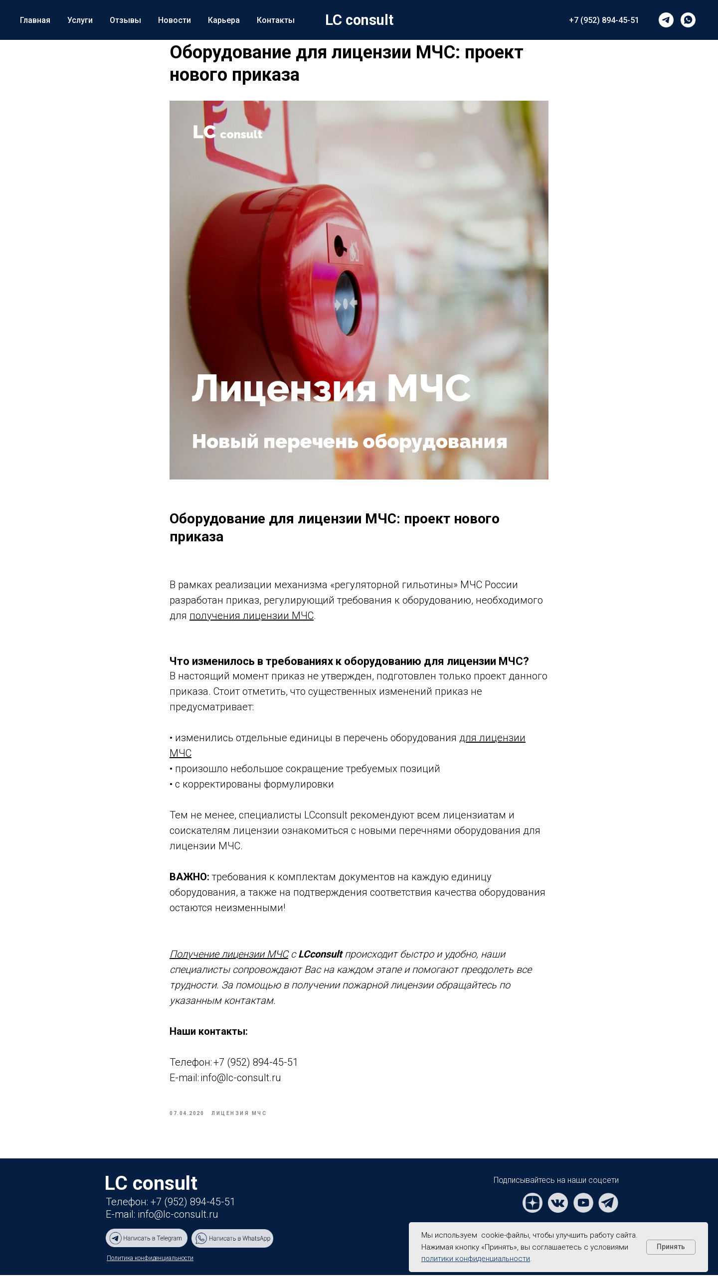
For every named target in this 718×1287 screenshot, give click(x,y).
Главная (35, 20)
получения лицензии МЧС (251, 621)
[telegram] (666, 19)
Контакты (276, 20)
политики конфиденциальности (475, 1258)
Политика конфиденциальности (150, 1270)
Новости (174, 20)
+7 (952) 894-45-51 (604, 20)
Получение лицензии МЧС (229, 960)
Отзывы (125, 20)
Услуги (80, 20)
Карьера (224, 20)
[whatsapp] (688, 19)
